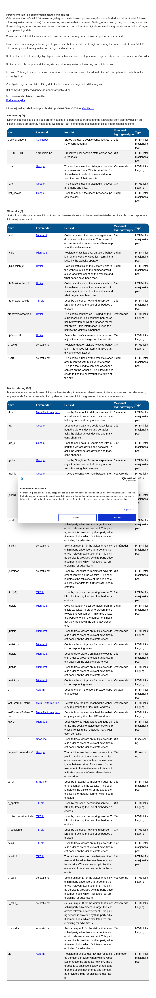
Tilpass (127, 509)
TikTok (40, 300)
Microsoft (41, 235)
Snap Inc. (41, 739)
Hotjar (39, 265)
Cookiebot (88, 108)
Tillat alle (116, 517)
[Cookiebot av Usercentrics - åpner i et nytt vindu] (124, 479)
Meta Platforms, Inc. (48, 412)
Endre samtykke (15, 100)
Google (40, 166)
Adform (40, 689)
